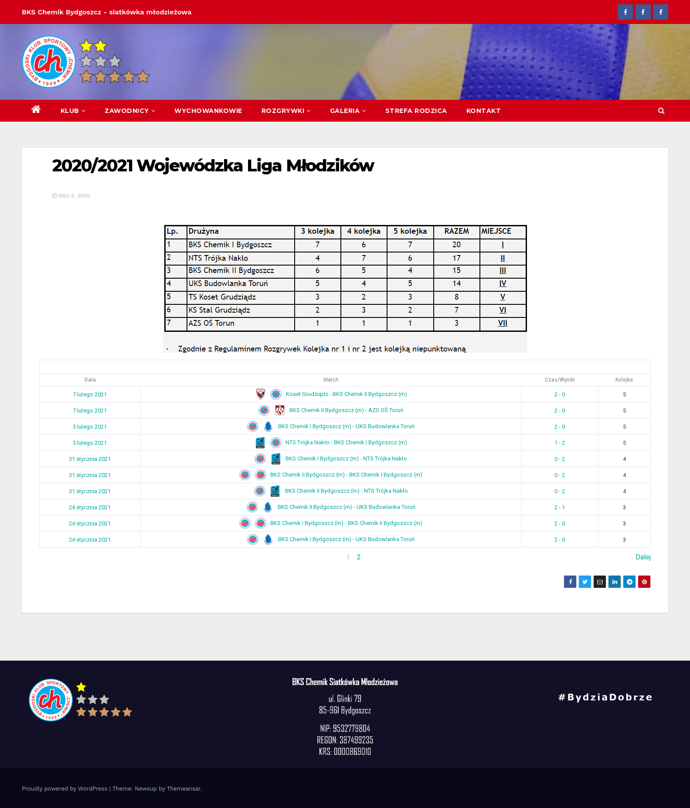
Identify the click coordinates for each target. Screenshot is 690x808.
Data (90, 380)
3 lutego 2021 (90, 426)
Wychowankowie (208, 111)
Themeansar (184, 788)
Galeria (348, 111)
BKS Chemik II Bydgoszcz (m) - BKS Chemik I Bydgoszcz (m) (330, 474)
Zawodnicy (130, 111)
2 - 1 (559, 507)
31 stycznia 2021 (90, 459)
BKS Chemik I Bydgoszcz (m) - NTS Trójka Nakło (331, 458)
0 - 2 (559, 459)
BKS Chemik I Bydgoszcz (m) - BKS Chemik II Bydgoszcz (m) (330, 523)
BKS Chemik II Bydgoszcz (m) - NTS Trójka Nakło (331, 491)
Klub (73, 111)
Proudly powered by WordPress (65, 788)
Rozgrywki (286, 111)
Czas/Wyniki (560, 380)
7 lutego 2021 (90, 394)
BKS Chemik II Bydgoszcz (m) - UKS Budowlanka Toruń (331, 507)
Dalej (643, 557)
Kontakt (483, 111)
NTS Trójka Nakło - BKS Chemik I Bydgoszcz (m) (331, 442)
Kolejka (624, 380)
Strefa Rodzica (416, 111)
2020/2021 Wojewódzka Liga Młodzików (213, 165)
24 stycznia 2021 (90, 507)
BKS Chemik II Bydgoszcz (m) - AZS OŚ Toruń (330, 410)
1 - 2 (559, 443)
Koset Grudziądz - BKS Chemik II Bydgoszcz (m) (331, 394)
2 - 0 (559, 394)
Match (331, 380)
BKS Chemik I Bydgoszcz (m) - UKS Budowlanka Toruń (331, 426)
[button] (661, 110)
